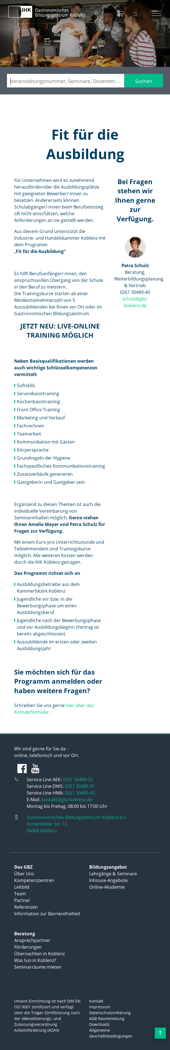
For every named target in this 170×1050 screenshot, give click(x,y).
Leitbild (21, 887)
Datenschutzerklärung (110, 1012)
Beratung (24, 934)
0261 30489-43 (80, 793)
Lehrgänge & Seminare (113, 874)
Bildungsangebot (108, 867)
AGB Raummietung (106, 1018)
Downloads (99, 1024)
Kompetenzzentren (34, 880)
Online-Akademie (107, 887)
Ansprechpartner (32, 940)
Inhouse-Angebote (108, 880)
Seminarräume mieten (37, 967)
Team (20, 894)
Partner (22, 900)
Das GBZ (23, 867)
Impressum (99, 1006)
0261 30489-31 (80, 786)
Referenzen (26, 907)
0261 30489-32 (78, 779)
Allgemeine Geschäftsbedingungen (110, 1033)
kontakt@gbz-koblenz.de (66, 799)
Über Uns (24, 874)
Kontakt (96, 1001)
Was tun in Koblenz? (35, 960)
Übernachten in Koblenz (39, 954)
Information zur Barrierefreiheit (47, 914)
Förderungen (28, 947)
